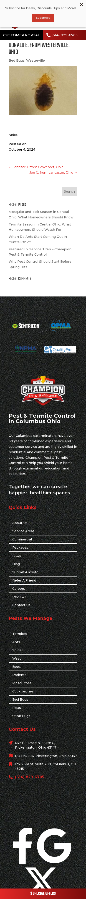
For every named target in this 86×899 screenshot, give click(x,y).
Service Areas (23, 531)
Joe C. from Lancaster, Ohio (53, 172)
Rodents (19, 675)
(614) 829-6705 (64, 35)
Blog (16, 564)
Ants (16, 642)
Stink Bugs (21, 716)
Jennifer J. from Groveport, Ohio (36, 167)
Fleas (16, 708)
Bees (16, 667)
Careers (18, 589)
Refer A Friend (24, 580)
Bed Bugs (17, 60)
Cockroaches (23, 691)
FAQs (16, 556)
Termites (19, 634)
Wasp (17, 658)
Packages (20, 547)
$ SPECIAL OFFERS (43, 893)
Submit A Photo (25, 572)
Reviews (19, 597)
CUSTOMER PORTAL (21, 35)
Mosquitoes (22, 683)
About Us (20, 523)
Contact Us (21, 605)
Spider (17, 650)
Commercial (22, 539)
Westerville (35, 60)
